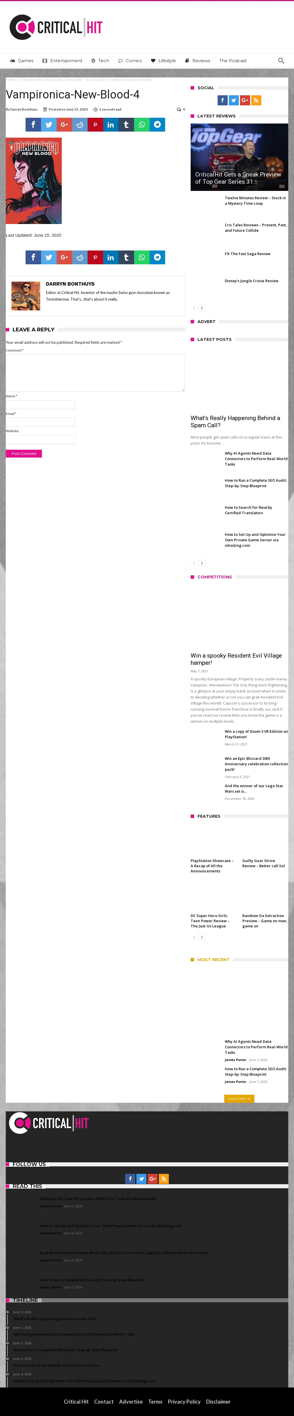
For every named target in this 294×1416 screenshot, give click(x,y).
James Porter (235, 1060)
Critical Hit (76, 1401)
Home (10, 80)
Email (11, 413)
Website (12, 431)
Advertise (131, 1401)
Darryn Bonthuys (23, 109)
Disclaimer (218, 1401)
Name (11, 396)
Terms (155, 1401)
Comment (15, 350)
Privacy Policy (184, 1401)
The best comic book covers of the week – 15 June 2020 (63, 80)
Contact (104, 1401)
